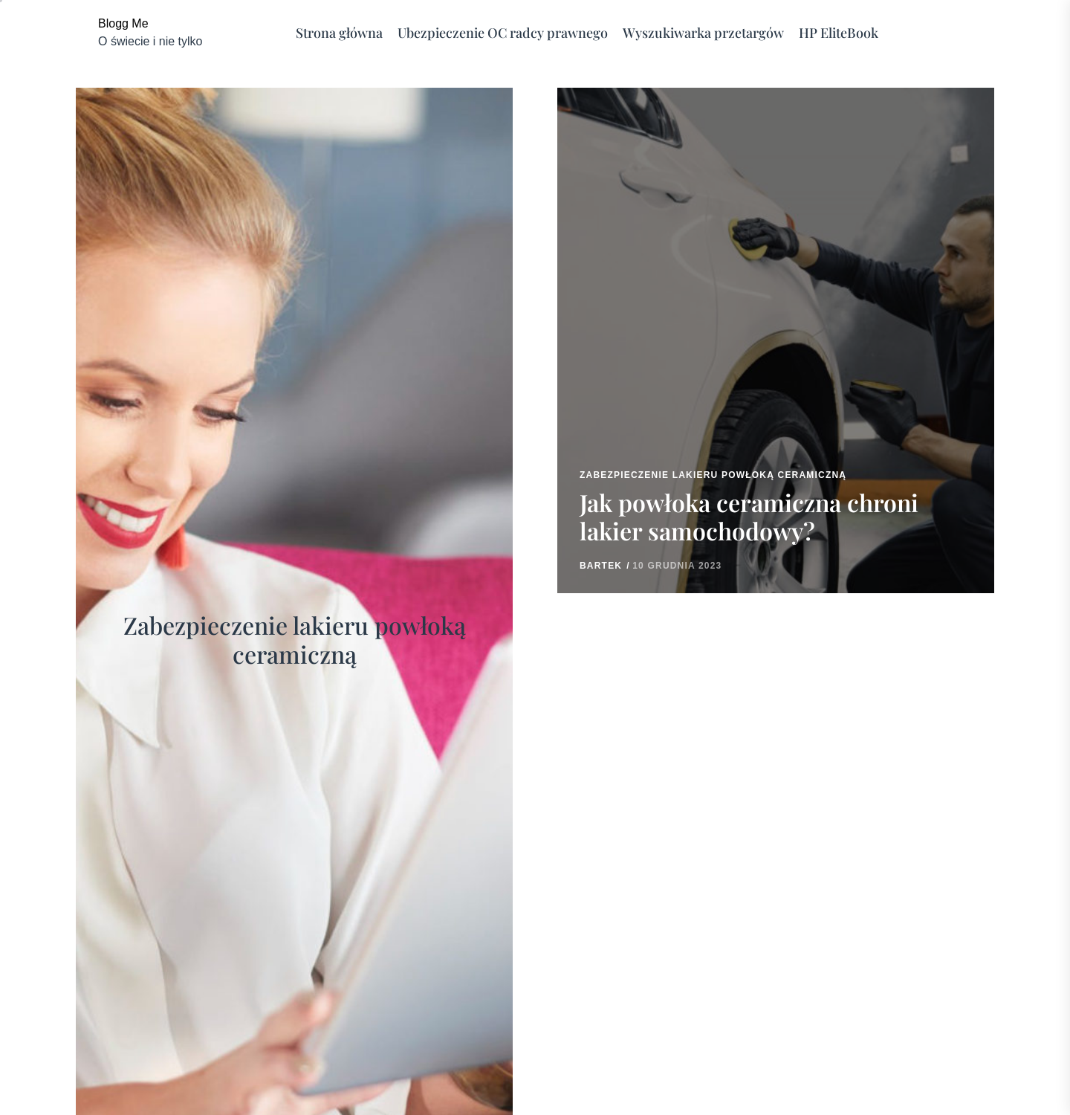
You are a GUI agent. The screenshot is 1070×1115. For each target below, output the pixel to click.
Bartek (601, 565)
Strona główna (339, 33)
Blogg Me (123, 23)
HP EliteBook (838, 33)
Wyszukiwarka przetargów (703, 33)
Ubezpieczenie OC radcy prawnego (503, 33)
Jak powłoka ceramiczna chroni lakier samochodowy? (749, 516)
